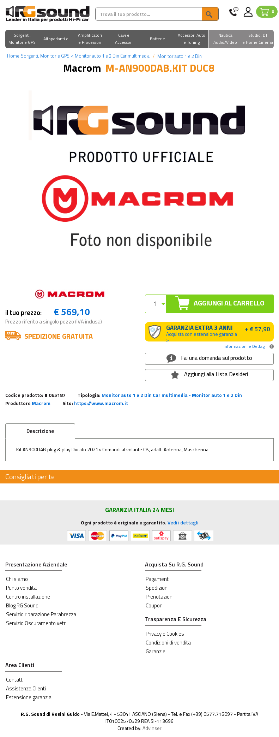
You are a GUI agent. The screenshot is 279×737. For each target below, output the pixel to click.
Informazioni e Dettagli (245, 346)
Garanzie (155, 651)
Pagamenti (158, 579)
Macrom (41, 403)
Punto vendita (21, 588)
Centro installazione (28, 597)
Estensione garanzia (28, 697)
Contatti (15, 680)
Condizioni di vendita (168, 642)
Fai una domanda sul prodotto (209, 358)
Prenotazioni (160, 597)
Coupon (154, 605)
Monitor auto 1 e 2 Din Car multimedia (110, 55)
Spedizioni (157, 588)
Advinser (152, 728)
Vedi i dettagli (183, 522)
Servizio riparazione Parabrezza (41, 614)
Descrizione (40, 431)
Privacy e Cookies (165, 634)
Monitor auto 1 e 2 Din (179, 56)
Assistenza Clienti (26, 688)
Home (13, 55)
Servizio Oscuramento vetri (36, 623)
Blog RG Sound (22, 605)
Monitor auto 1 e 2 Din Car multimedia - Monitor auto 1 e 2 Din (172, 395)
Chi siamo (17, 579)
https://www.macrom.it (101, 403)
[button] (22, 39)
